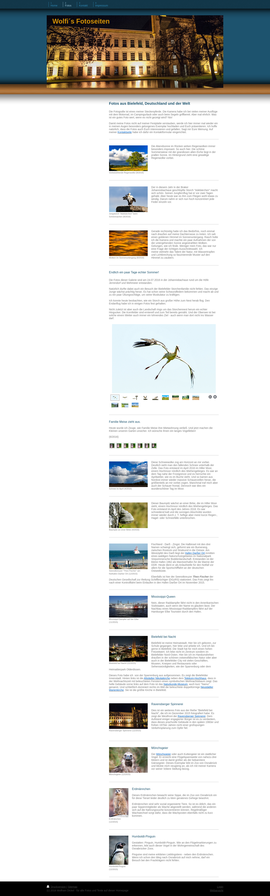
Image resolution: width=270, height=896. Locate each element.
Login (220, 886)
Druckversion (56, 886)
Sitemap (72, 886)
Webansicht (216, 890)
